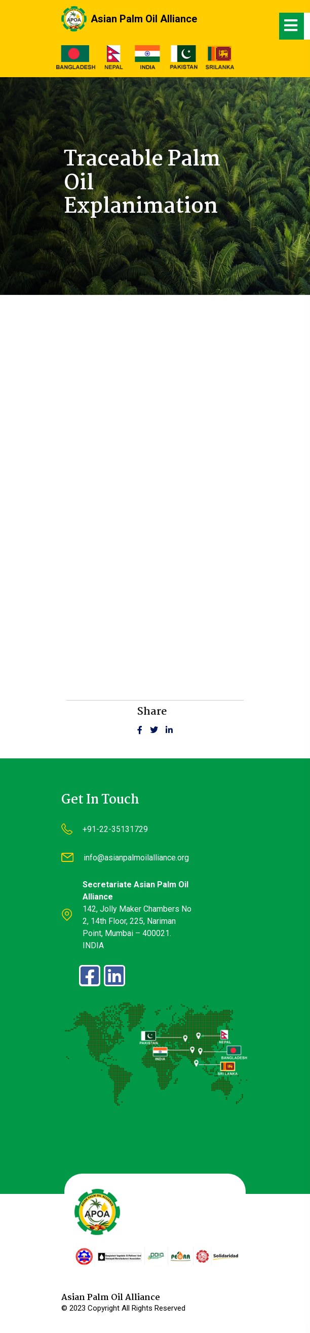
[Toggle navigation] (291, 26)
